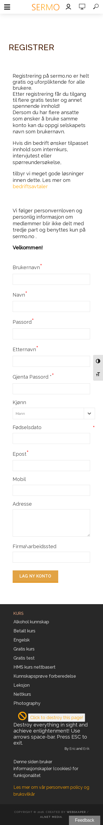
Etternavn (25, 349)
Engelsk (21, 640)
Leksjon (21, 685)
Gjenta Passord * (33, 376)
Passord (23, 321)
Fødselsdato (54, 427)
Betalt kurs (24, 630)
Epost (21, 453)
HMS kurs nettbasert (34, 667)
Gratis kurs (24, 649)
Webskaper (76, 811)
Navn (20, 294)
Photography (26, 703)
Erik (86, 749)
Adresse (22, 504)
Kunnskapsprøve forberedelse (44, 676)
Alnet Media (51, 816)
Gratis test (24, 658)
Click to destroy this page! (56, 717)
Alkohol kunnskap (31, 621)
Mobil (19, 479)
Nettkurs (22, 694)
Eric (72, 749)
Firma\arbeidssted (34, 546)
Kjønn (19, 402)
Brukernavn (27, 267)
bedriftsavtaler (30, 186)
